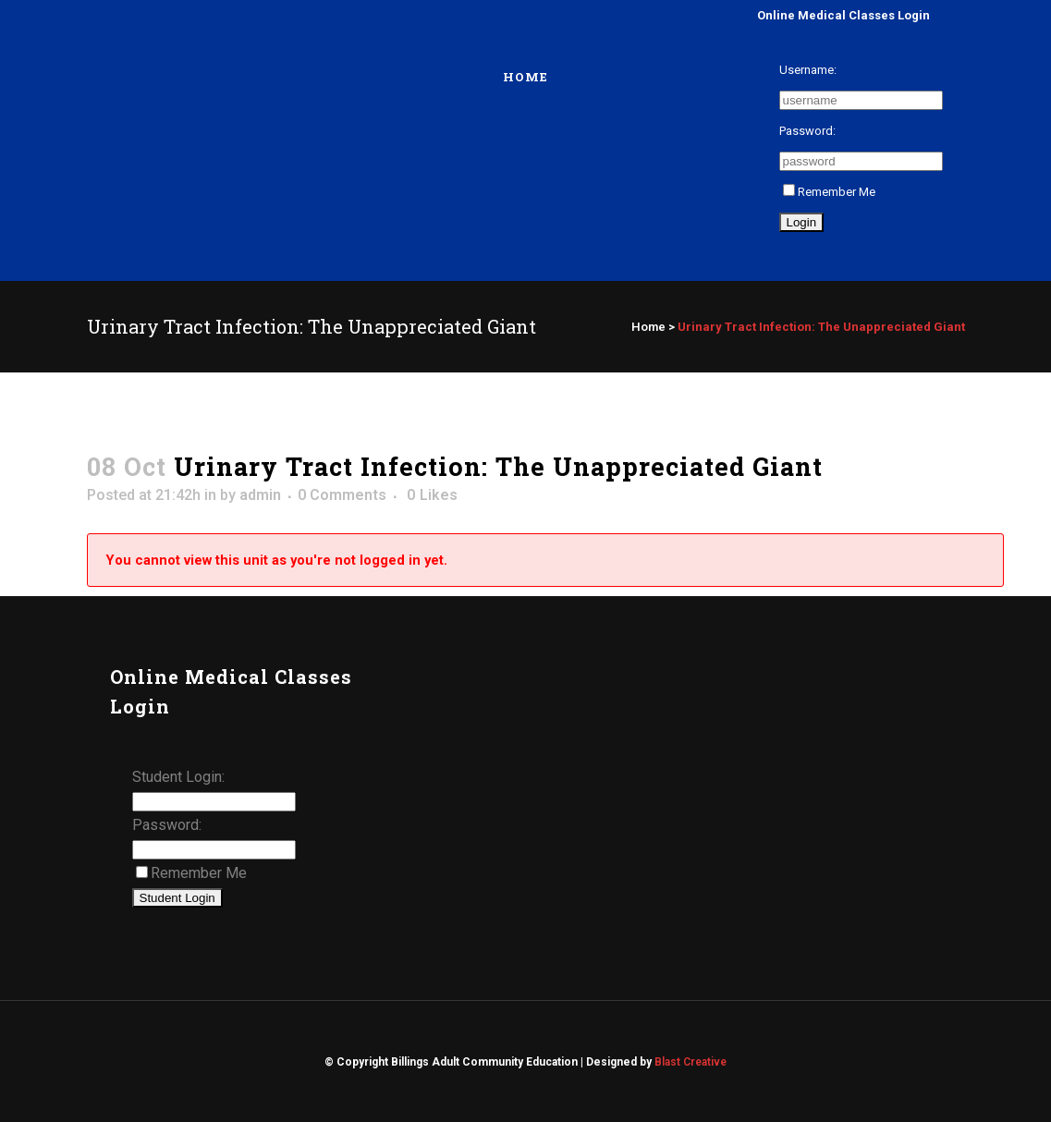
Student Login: (178, 777)
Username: (808, 70)
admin (260, 495)
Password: (807, 131)
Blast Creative (690, 1061)
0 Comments (342, 495)
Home (648, 327)
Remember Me (829, 192)
